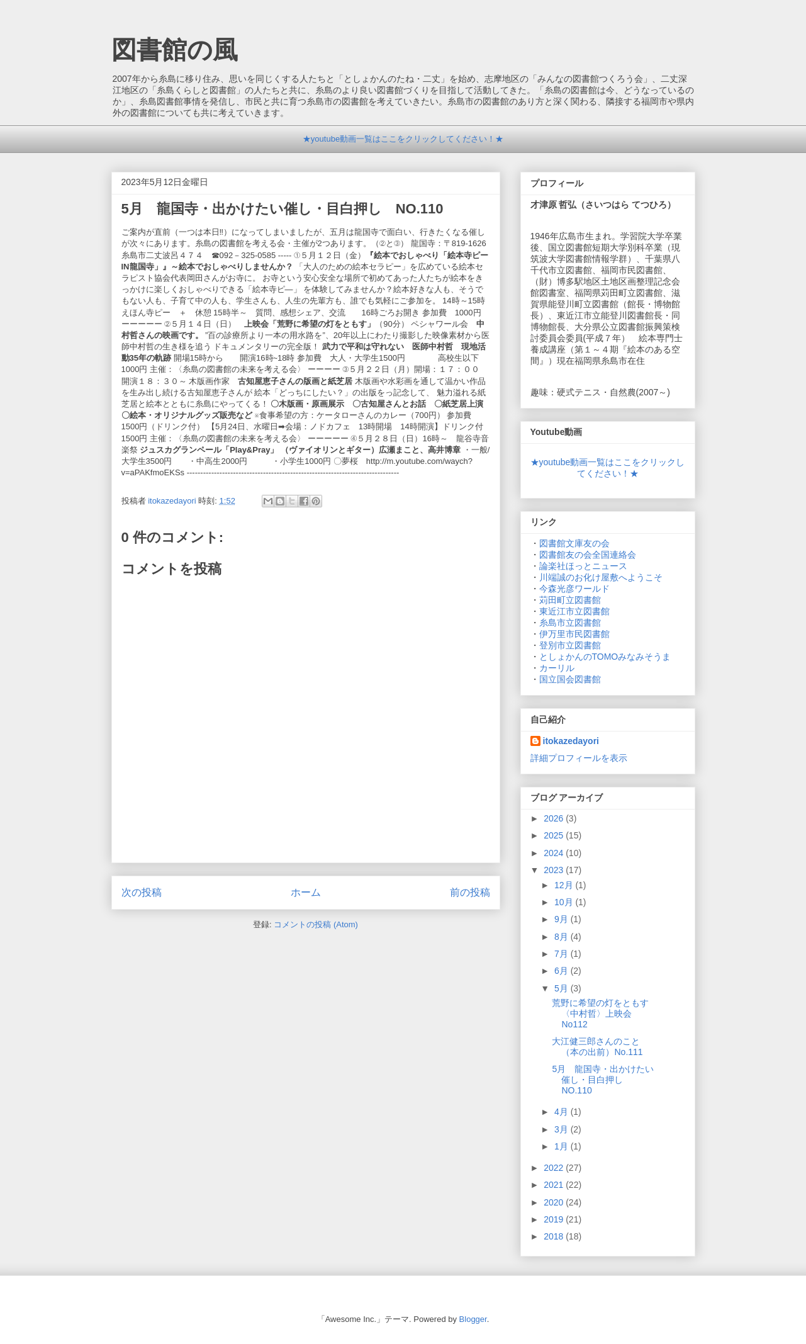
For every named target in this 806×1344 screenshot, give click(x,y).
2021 (555, 1185)
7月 (562, 954)
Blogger (473, 1319)
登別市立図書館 (570, 645)
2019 (555, 1219)
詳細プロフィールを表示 (578, 758)
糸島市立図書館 (570, 623)
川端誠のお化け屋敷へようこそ (601, 577)
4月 (562, 1112)
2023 (555, 870)
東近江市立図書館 (574, 611)
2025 (555, 835)
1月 (562, 1146)
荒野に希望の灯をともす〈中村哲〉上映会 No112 (600, 1013)
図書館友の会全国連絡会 (587, 555)
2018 (555, 1236)
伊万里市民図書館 (574, 634)
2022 (555, 1168)
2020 (555, 1202)
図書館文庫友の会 (574, 543)
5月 (562, 988)
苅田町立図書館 (570, 600)
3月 (562, 1129)
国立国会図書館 (570, 679)
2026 (555, 818)
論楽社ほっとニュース (583, 566)
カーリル (556, 668)
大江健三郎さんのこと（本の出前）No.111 (597, 1046)
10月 (564, 902)
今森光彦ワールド (574, 589)
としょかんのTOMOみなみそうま (605, 657)
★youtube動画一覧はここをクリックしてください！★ (403, 139)
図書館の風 (174, 50)
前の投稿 (470, 892)
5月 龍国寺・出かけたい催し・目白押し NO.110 (603, 1079)
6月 (562, 971)
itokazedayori (571, 741)
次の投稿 (141, 892)
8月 (562, 937)
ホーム (306, 892)
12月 (564, 885)
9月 (562, 919)
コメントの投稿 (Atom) (316, 924)
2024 (555, 853)
